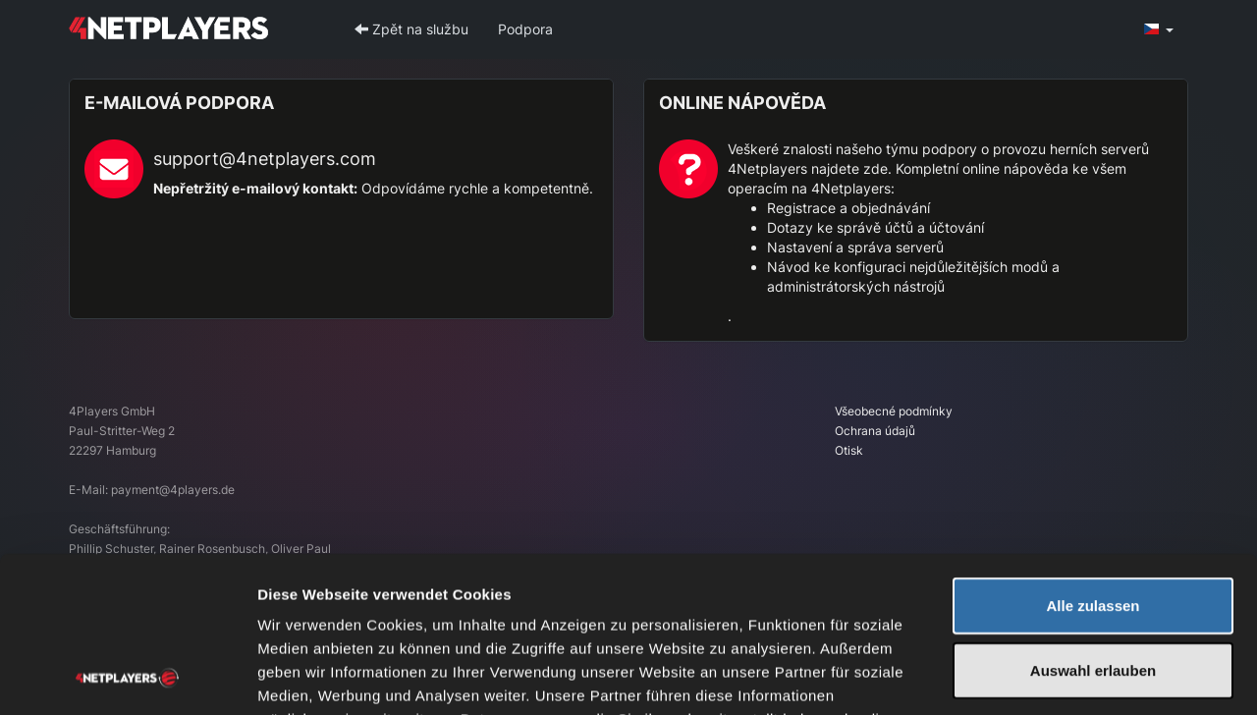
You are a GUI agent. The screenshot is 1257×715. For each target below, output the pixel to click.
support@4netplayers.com (264, 158)
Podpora (525, 29)
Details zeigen (1044, 676)
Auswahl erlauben (1093, 524)
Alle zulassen (1092, 459)
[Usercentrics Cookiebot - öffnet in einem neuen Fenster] (127, 676)
